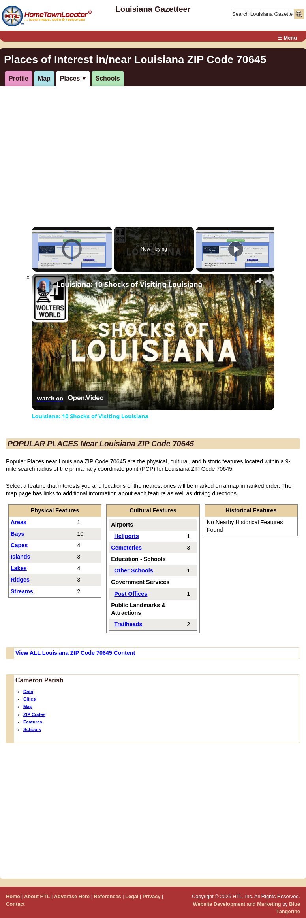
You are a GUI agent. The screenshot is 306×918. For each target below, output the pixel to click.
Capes (19, 545)
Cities (29, 699)
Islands (20, 556)
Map (44, 78)
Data (28, 691)
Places (70, 78)
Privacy (152, 896)
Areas (18, 522)
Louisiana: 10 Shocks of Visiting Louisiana (129, 284)
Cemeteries (126, 547)
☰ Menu (287, 38)
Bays (17, 534)
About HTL (37, 896)
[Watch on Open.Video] (70, 398)
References (107, 896)
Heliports (126, 536)
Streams (22, 591)
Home (13, 896)
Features (32, 722)
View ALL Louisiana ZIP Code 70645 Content (75, 653)
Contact (15, 904)
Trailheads (128, 624)
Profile (18, 78)
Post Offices (130, 594)
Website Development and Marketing (237, 904)
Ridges (20, 579)
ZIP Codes (34, 714)
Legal (131, 896)
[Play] (236, 249)
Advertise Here (72, 896)
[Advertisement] (151, 147)
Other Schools (133, 570)
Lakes (19, 568)
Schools (108, 78)
